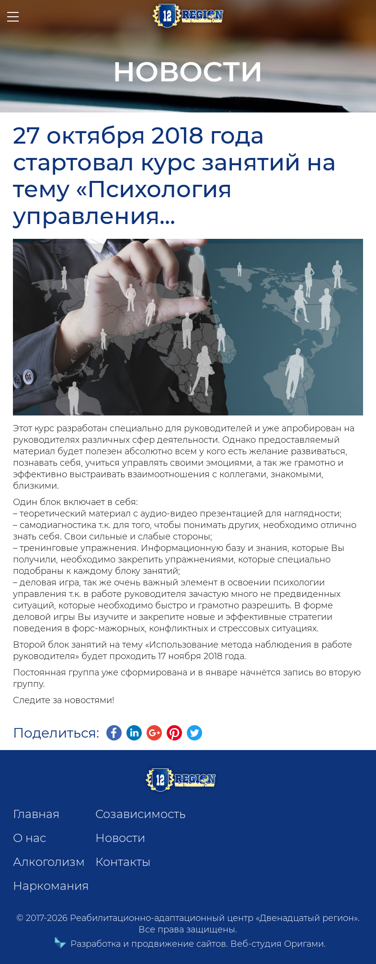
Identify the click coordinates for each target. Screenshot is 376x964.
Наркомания (51, 886)
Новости (120, 838)
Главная (36, 814)
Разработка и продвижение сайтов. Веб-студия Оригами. (188, 944)
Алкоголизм (49, 862)
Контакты (122, 862)
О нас (29, 838)
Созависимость (140, 814)
